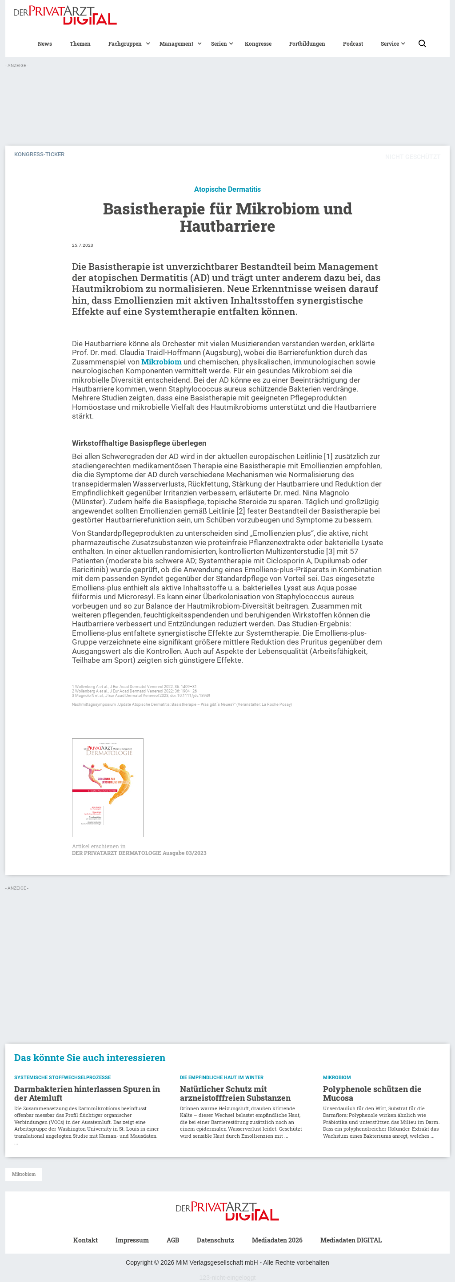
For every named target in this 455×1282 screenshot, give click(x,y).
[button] (125, 43)
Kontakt (85, 1240)
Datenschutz (215, 1240)
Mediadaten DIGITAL (351, 1240)
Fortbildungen (307, 43)
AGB (173, 1240)
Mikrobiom (161, 361)
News (45, 43)
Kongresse (258, 43)
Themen (80, 43)
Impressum (132, 1240)
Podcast (353, 43)
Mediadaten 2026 (277, 1240)
